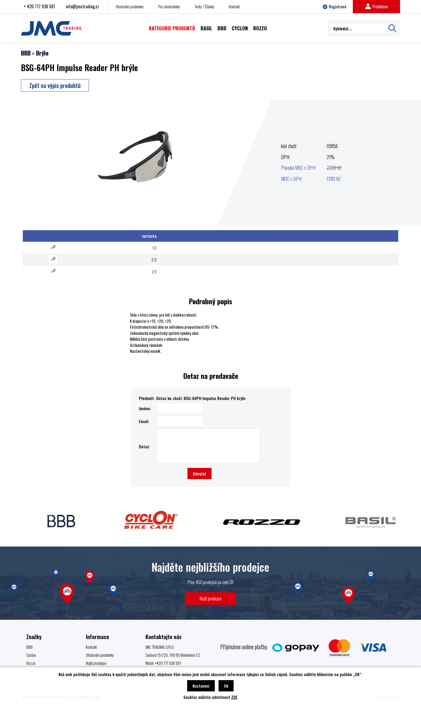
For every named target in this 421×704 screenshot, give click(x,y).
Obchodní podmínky (130, 6)
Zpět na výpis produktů (55, 85)
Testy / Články (204, 6)
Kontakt (234, 6)
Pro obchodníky (169, 6)
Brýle (42, 52)
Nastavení (201, 686)
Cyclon (31, 655)
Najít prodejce (211, 598)
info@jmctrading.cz (82, 6)
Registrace (334, 6)
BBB (26, 52)
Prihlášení (376, 6)
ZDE (234, 697)
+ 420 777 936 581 (39, 6)
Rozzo (30, 663)
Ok (226, 686)
